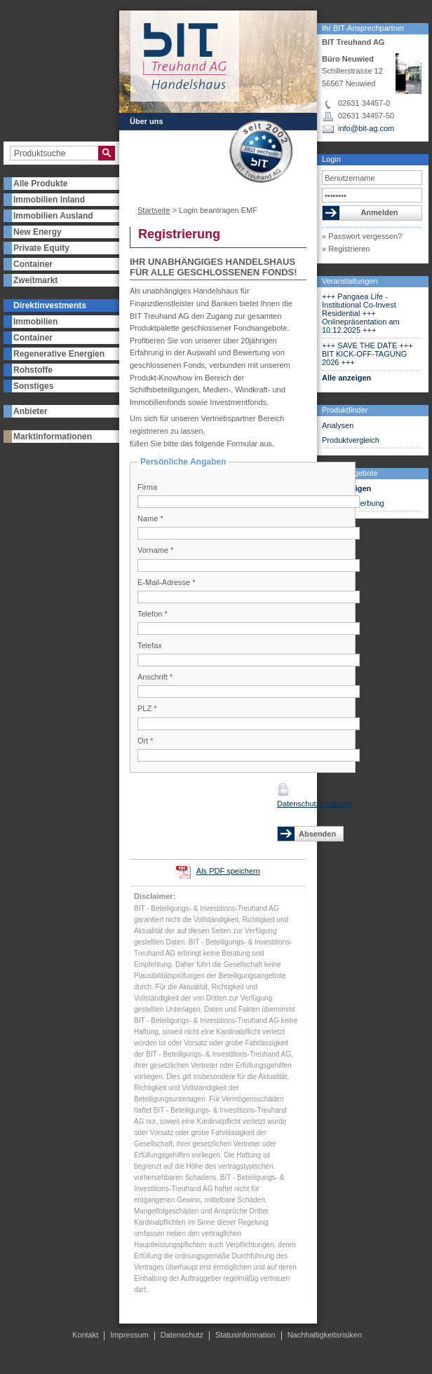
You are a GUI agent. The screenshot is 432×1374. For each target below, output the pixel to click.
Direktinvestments (49, 305)
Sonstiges (33, 386)
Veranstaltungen (350, 281)
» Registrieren (346, 249)
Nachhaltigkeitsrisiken (325, 1335)
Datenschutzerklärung (314, 803)
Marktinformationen (52, 436)
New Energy (37, 232)
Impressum (129, 1335)
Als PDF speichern (228, 871)
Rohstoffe (33, 370)
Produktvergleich (350, 440)
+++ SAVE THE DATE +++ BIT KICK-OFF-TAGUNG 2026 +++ (367, 353)
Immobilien (35, 322)
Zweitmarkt (35, 280)
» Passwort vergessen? (362, 236)
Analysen (337, 425)
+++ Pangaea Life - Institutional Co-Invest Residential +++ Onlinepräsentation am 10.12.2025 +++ (361, 313)
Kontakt (190, 171)
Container (33, 264)
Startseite (153, 210)
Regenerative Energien (58, 354)
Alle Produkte (40, 183)
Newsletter (149, 146)
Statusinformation (245, 1335)
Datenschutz (182, 1335)
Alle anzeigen (346, 377)
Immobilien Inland (49, 200)
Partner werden (158, 134)
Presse (142, 171)
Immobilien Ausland (53, 216)
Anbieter (30, 411)
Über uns (146, 121)
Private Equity (41, 248)
